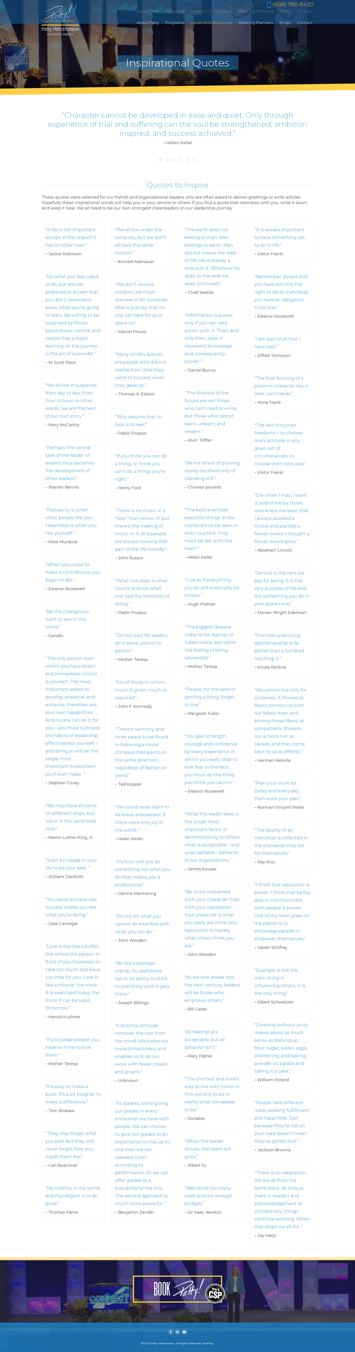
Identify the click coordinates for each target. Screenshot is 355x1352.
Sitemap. (208, 1343)
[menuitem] (148, 23)
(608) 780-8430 (292, 4)
